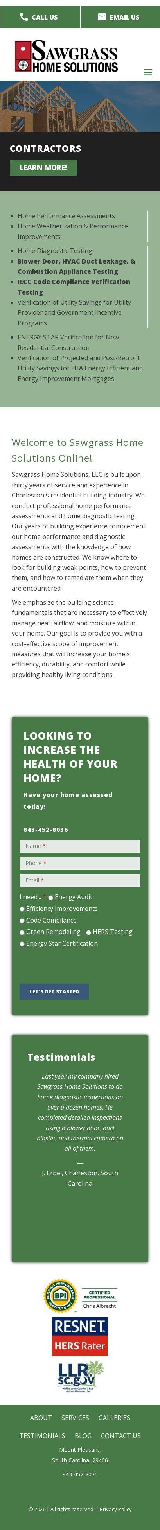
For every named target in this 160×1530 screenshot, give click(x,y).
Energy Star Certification (62, 943)
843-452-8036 (45, 829)
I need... (33, 896)
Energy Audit (73, 896)
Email (34, 880)
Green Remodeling (53, 931)
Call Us (45, 17)
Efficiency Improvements (62, 908)
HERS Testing (113, 931)
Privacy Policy (116, 1509)
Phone (36, 863)
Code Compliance (51, 920)
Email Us (125, 17)
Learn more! (43, 167)
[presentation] (77, 964)
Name (35, 845)
